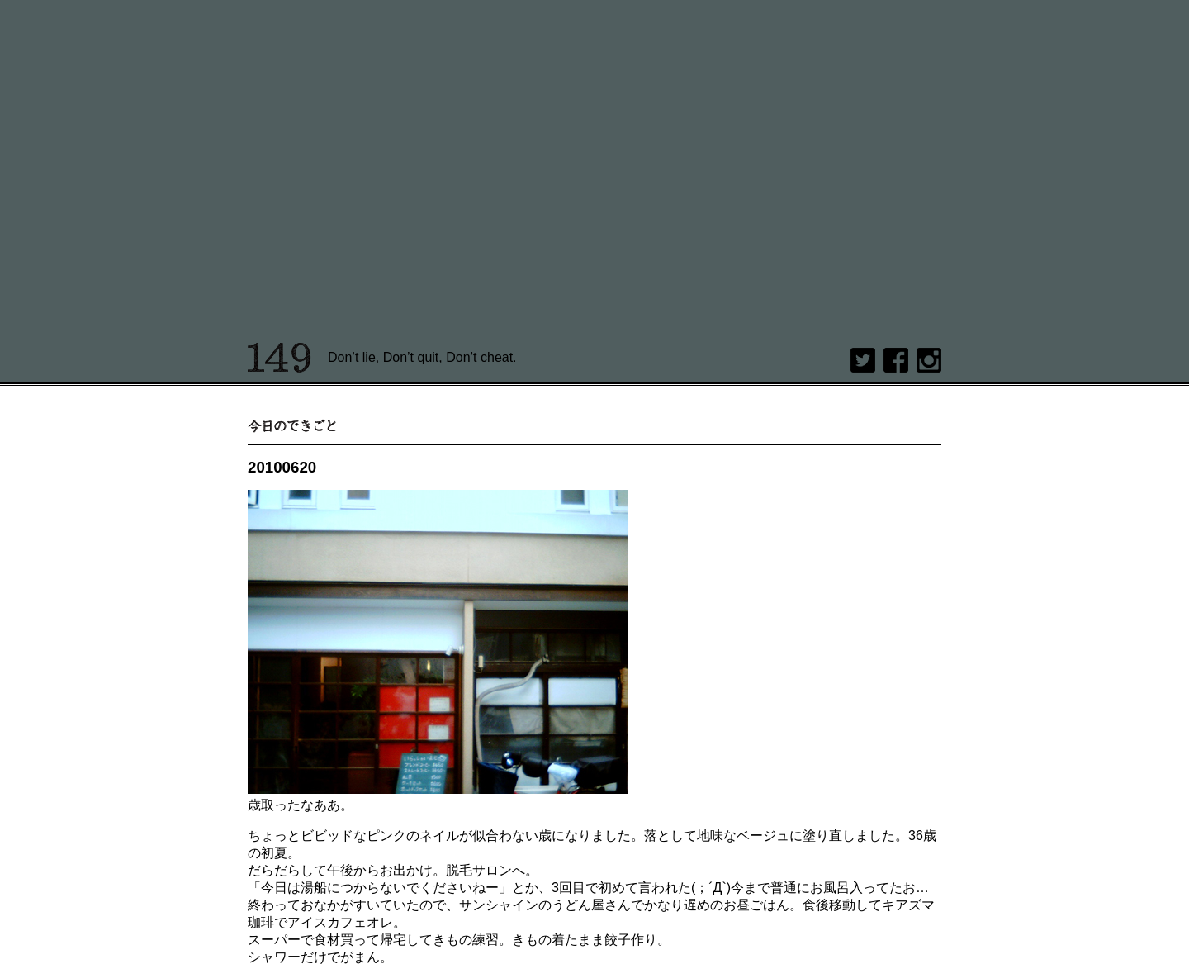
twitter (862, 360)
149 (279, 358)
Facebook (895, 360)
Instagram (929, 360)
